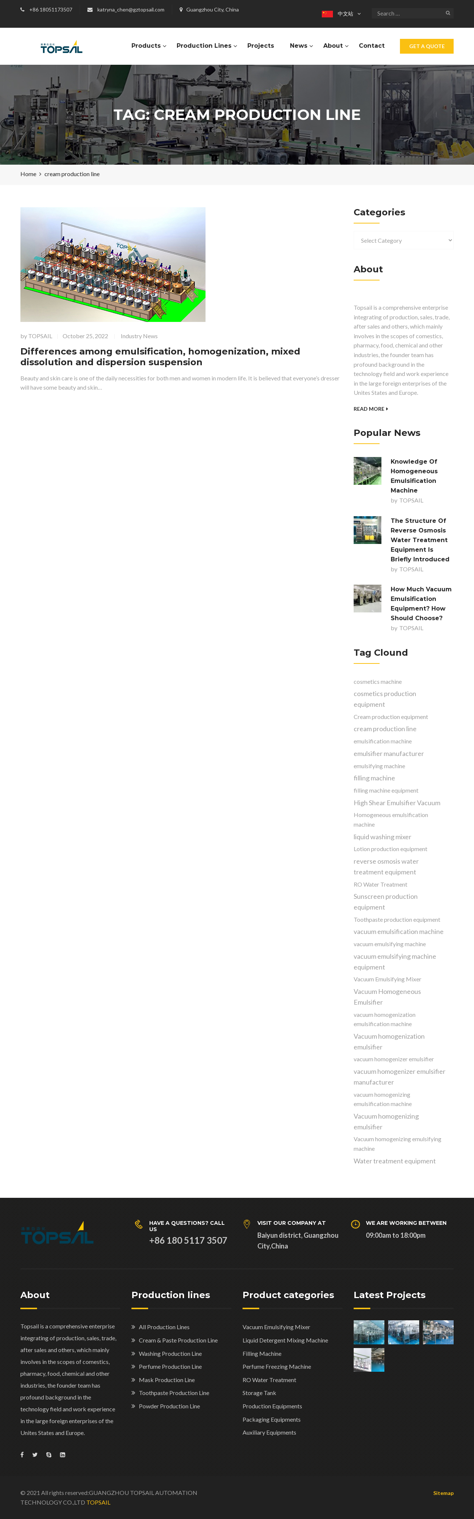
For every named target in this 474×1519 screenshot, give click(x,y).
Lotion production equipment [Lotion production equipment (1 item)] (390, 848)
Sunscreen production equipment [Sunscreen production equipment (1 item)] (386, 901)
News (298, 45)
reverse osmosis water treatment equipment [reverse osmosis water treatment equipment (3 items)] (386, 866)
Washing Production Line (170, 1353)
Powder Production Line (169, 1405)
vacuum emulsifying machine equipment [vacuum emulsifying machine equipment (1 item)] (395, 961)
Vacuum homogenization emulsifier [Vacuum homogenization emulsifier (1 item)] (389, 1041)
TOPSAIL (40, 335)
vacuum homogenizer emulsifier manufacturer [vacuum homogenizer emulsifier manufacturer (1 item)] (399, 1076)
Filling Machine (262, 1353)
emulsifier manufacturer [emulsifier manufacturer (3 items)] (389, 753)
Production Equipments (272, 1405)
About (333, 45)
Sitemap (443, 1493)
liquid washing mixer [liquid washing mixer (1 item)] (382, 837)
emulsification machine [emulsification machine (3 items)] (383, 741)
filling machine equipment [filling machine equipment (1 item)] (386, 790)
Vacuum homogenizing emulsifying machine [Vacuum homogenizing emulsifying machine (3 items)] (397, 1143)
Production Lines (204, 45)
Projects (260, 45)
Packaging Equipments (272, 1419)
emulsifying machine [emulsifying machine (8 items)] (379, 765)
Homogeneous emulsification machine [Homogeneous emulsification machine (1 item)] (391, 819)
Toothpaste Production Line (174, 1392)
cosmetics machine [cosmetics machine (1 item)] (378, 681)
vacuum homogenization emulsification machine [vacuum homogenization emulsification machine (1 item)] (384, 1019)
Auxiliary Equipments (269, 1432)
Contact (372, 45)
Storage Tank (259, 1392)
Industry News (139, 335)
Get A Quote (427, 46)
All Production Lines (164, 1326)
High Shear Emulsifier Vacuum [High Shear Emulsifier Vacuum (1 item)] (397, 803)
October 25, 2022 (85, 335)
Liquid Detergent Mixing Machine (285, 1340)
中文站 (337, 13)
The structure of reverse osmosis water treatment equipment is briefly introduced (420, 540)
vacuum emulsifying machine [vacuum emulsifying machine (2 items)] (390, 943)
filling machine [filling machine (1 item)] (374, 778)
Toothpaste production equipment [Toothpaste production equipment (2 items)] (397, 919)
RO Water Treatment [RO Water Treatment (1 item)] (380, 884)
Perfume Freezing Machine (277, 1366)
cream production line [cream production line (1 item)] (385, 729)
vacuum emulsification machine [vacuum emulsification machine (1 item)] (399, 931)
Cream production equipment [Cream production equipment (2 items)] (391, 716)
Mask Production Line (167, 1379)
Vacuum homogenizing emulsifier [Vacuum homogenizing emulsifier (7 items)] (386, 1121)
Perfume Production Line (170, 1366)
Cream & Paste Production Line (178, 1340)
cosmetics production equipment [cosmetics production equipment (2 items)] (385, 698)
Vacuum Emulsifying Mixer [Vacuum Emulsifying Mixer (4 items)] (387, 978)
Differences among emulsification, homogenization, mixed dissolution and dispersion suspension (160, 356)
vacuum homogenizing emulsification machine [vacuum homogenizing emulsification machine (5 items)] (383, 1099)
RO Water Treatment (269, 1379)
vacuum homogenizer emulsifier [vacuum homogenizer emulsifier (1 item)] (394, 1058)
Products (146, 45)
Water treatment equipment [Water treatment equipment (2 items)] (395, 1161)
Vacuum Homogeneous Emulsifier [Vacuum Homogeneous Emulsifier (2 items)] (387, 996)
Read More (371, 409)
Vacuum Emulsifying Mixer (276, 1326)
